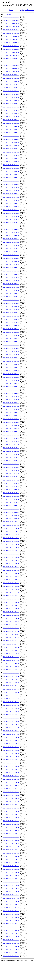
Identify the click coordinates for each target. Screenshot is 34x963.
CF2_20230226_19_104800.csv (11, 235)
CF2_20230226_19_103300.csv (11, 187)
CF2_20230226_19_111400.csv (11, 657)
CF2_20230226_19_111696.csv (11, 686)
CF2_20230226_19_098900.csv (11, 46)
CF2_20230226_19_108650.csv (11, 390)
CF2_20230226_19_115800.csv (11, 872)
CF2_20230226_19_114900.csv (11, 833)
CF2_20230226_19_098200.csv (11, 23)
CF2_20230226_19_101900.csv (11, 142)
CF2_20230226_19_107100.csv (11, 309)
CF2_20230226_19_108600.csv (11, 386)
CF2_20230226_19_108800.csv (11, 403)
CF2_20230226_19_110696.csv (11, 579)
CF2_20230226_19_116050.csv (11, 882)
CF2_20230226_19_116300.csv (11, 891)
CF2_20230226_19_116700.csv (11, 911)
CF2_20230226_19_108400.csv (11, 364)
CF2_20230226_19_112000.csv (11, 718)
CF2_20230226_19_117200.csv (11, 930)
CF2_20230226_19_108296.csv (11, 354)
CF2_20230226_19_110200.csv (11, 544)
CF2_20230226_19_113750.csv (11, 782)
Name (11, 10)
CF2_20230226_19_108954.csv (11, 422)
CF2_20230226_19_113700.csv (11, 779)
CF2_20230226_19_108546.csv (11, 377)
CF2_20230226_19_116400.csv (11, 895)
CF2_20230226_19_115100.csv (11, 843)
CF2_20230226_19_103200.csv (11, 184)
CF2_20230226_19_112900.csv (11, 750)
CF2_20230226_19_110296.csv (11, 547)
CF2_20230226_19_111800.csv (11, 705)
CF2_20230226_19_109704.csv (11, 502)
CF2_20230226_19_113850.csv (11, 788)
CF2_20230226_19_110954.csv (11, 621)
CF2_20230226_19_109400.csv (11, 477)
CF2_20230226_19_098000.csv (11, 17)
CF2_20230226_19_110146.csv (11, 534)
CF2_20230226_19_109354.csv (11, 473)
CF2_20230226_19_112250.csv (11, 727)
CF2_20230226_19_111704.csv (11, 692)
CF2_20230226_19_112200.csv (11, 724)
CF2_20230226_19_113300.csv (11, 763)
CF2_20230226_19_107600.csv (11, 325)
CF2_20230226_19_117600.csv (11, 946)
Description (30, 10)
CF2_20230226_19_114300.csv (11, 811)
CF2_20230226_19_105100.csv (11, 245)
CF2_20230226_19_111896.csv (11, 708)
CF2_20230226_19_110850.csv (11, 602)
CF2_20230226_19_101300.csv (11, 123)
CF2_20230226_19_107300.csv (11, 316)
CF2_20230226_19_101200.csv (11, 120)
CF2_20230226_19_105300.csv (11, 251)
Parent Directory (7, 14)
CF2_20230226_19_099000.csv (11, 49)
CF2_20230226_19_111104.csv (11, 637)
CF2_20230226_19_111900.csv (11, 711)
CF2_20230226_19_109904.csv (11, 518)
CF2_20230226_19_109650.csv (11, 493)
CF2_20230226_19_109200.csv (11, 451)
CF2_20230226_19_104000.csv (11, 210)
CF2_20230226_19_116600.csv (11, 904)
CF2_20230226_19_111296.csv (11, 647)
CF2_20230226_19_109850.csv (11, 509)
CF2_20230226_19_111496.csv (11, 663)
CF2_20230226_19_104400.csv (11, 222)
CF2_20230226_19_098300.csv (11, 26)
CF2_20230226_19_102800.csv (11, 171)
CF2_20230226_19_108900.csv (11, 409)
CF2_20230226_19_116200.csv (11, 888)
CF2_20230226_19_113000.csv (11, 753)
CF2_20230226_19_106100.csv (11, 277)
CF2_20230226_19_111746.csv (11, 695)
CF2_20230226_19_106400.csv (11, 287)
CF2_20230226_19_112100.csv (11, 721)
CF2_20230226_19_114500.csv (11, 817)
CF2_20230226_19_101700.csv (11, 136)
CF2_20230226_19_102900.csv (11, 174)
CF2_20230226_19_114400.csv (11, 814)
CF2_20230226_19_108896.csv (11, 406)
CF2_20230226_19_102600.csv (11, 165)
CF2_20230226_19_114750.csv (11, 827)
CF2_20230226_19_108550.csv (11, 380)
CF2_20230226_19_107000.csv (11, 306)
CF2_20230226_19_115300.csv (11, 853)
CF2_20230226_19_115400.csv (11, 856)
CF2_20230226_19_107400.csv (11, 319)
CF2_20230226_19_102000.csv (11, 145)
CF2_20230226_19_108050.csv (11, 338)
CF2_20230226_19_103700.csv (11, 200)
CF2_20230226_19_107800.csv (11, 332)
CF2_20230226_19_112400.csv (11, 734)
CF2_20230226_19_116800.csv (11, 914)
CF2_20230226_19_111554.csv (11, 679)
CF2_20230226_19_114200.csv (11, 808)
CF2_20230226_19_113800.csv (11, 785)
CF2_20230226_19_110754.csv (11, 595)
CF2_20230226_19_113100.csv (11, 756)
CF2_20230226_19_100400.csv (11, 94)
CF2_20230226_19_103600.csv (11, 197)
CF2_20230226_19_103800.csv (11, 203)
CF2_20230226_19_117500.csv (11, 943)
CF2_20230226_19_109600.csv (11, 489)
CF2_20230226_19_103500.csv (11, 194)
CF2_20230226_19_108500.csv (11, 370)
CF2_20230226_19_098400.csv (11, 30)
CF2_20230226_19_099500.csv (11, 65)
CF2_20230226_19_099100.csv (11, 52)
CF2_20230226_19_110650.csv (11, 576)
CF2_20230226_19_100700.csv (11, 104)
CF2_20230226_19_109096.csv (11, 432)
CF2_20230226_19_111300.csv (11, 650)
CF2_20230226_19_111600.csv (11, 682)
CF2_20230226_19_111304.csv (11, 653)
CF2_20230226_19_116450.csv (11, 898)
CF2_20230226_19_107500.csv (11, 322)
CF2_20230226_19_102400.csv (11, 158)
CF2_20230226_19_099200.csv (11, 55)
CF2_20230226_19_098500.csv (11, 33)
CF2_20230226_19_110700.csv (11, 583)
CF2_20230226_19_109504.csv (11, 486)
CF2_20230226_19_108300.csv (11, 358)
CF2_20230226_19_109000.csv (11, 425)
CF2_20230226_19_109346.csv (11, 467)
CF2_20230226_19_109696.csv (11, 496)
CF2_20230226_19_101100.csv (11, 116)
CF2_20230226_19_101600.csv (11, 132)
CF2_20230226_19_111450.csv (11, 660)
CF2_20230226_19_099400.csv (11, 62)
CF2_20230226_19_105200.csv (11, 248)
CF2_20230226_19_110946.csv (11, 615)
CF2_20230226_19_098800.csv (11, 42)
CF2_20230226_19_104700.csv (11, 232)
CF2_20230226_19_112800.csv (11, 747)
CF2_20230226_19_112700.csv (11, 743)
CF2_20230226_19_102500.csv (11, 161)
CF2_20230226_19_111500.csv (11, 666)
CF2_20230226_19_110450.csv (11, 560)
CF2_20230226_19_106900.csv (11, 303)
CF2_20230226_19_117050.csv (11, 923)
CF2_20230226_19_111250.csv (11, 644)
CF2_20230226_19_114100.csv (11, 805)
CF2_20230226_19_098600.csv (11, 36)
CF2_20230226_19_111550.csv (11, 676)
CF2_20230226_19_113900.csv (11, 792)
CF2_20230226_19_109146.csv (11, 441)
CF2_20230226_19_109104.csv (11, 438)
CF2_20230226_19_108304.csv (11, 361)
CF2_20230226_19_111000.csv (11, 624)
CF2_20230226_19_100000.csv (11, 81)
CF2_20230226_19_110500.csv (11, 567)
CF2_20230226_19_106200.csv (11, 280)
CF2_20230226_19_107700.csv (11, 329)
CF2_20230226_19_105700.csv (11, 264)
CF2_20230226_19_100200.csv (11, 87)
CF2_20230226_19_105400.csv (11, 255)
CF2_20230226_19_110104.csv (11, 531)
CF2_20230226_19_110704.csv (11, 586)
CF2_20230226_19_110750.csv (11, 592)
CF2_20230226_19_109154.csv (11, 448)
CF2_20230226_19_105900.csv (11, 271)
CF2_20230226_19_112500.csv (11, 737)
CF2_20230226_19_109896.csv (11, 512)
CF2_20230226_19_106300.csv (11, 284)
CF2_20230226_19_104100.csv (11, 213)
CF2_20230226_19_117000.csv (11, 920)
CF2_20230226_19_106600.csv (11, 293)
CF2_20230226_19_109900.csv (11, 515)
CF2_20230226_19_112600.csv (11, 740)
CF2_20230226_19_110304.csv (11, 554)
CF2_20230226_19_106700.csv (11, 296)
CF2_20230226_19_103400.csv (11, 190)
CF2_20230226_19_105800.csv (11, 268)
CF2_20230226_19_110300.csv (11, 550)
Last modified (22, 10)
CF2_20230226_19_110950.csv (11, 618)
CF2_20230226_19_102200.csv (11, 152)
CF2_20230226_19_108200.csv (11, 351)
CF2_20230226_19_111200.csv (11, 641)
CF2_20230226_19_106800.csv (11, 300)
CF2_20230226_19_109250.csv (11, 454)
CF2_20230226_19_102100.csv (11, 149)
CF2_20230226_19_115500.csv (11, 859)
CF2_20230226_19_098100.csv (11, 20)
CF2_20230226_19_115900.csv (11, 875)
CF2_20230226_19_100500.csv (11, 97)
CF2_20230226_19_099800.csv (11, 75)
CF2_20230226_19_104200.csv (11, 216)
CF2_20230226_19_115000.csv (11, 837)
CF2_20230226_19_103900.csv (11, 206)
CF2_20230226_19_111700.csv (11, 689)
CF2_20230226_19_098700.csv (11, 39)
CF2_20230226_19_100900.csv (11, 110)
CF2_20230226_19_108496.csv (11, 367)
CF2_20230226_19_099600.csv (11, 68)
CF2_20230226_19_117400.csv (11, 940)
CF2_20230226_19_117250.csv (11, 933)
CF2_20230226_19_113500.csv (11, 772)
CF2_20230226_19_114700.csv (11, 824)
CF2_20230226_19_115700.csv (11, 866)
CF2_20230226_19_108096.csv (11, 341)
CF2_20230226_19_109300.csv (11, 460)
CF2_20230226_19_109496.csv (11, 480)
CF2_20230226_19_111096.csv (11, 631)
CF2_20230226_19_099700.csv (11, 71)
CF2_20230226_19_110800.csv (11, 599)
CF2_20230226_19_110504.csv (11, 570)
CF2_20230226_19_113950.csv (11, 795)
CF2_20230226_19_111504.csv (11, 669)
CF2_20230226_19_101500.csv (11, 129)
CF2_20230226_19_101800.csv (11, 139)
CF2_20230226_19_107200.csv (11, 313)
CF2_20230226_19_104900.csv (11, 239)
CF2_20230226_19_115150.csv (11, 846)
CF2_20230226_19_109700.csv (11, 499)
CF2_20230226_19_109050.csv (11, 428)
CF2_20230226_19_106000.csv (11, 274)
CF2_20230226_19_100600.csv (11, 100)
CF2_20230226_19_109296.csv (11, 457)
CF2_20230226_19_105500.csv (11, 258)
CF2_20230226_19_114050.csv (11, 801)
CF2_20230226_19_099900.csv (11, 78)
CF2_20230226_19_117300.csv (11, 936)
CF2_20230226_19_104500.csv (11, 226)
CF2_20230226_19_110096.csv (11, 525)
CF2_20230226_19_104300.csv (11, 219)
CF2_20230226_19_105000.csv (11, 242)
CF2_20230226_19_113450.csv (11, 769)
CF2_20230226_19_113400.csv (11, 766)
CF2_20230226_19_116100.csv (11, 885)
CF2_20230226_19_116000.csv (11, 878)
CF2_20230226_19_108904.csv (11, 412)
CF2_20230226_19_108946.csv (11, 415)
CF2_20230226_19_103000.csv (11, 177)
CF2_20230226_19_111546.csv (11, 673)
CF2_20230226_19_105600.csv (11, 261)
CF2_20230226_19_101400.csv (11, 126)
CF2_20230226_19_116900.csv (11, 917)
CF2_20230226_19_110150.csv (11, 538)
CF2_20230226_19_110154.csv (11, 541)
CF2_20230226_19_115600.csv (11, 862)
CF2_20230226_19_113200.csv (11, 759)
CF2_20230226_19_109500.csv (11, 483)
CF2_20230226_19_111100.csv (11, 634)
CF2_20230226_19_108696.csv (11, 393)
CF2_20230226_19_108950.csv (11, 419)
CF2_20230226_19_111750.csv (11, 698)
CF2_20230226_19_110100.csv (11, 528)
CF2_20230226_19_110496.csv (11, 563)
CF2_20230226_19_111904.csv (11, 714)
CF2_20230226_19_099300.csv (11, 58)
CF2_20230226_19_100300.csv (11, 91)
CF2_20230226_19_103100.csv (11, 181)
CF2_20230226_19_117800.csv (11, 952)
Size (26, 10)
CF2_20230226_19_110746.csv (11, 589)
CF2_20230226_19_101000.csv (11, 113)
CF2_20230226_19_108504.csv (11, 374)
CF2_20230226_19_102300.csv (11, 155)
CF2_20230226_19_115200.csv (11, 850)
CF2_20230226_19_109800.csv (11, 505)
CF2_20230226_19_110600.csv (11, 573)
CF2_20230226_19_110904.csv (11, 612)
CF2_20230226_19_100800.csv (11, 107)
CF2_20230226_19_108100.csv (11, 345)
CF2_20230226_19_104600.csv (11, 229)
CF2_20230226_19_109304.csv (11, 464)
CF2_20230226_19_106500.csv (11, 290)
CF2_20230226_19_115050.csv (11, 840)
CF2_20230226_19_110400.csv (11, 557)
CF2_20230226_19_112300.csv (11, 731)
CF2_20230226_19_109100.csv (11, 435)
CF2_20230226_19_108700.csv (11, 396)
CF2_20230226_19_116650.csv (11, 907)
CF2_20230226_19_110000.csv (11, 522)
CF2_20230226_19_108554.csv (11, 383)
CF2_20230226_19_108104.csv (11, 348)
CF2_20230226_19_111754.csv (11, 702)
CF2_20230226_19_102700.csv (11, 168)
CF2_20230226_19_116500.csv (11, 901)
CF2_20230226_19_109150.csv (11, 444)
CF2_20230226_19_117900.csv (11, 956)
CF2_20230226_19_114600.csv (11, 821)
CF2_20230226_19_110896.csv (11, 605)
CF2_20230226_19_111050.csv (11, 628)
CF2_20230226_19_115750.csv (11, 869)
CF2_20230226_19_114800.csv (11, 830)
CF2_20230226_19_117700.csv (11, 949)
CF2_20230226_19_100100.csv (11, 84)
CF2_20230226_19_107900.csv (11, 335)
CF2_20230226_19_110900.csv (11, 608)
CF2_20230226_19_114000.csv (11, 798)
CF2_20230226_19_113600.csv (11, 776)
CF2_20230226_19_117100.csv (11, 927)
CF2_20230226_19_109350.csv (11, 470)
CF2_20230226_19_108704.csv (11, 399)
